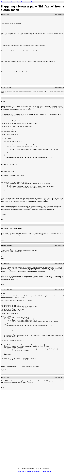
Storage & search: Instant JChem (25, 2)
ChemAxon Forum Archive (8, 2)
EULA (29, 471)
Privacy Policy (36, 471)
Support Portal (21, 471)
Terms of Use (46, 471)
